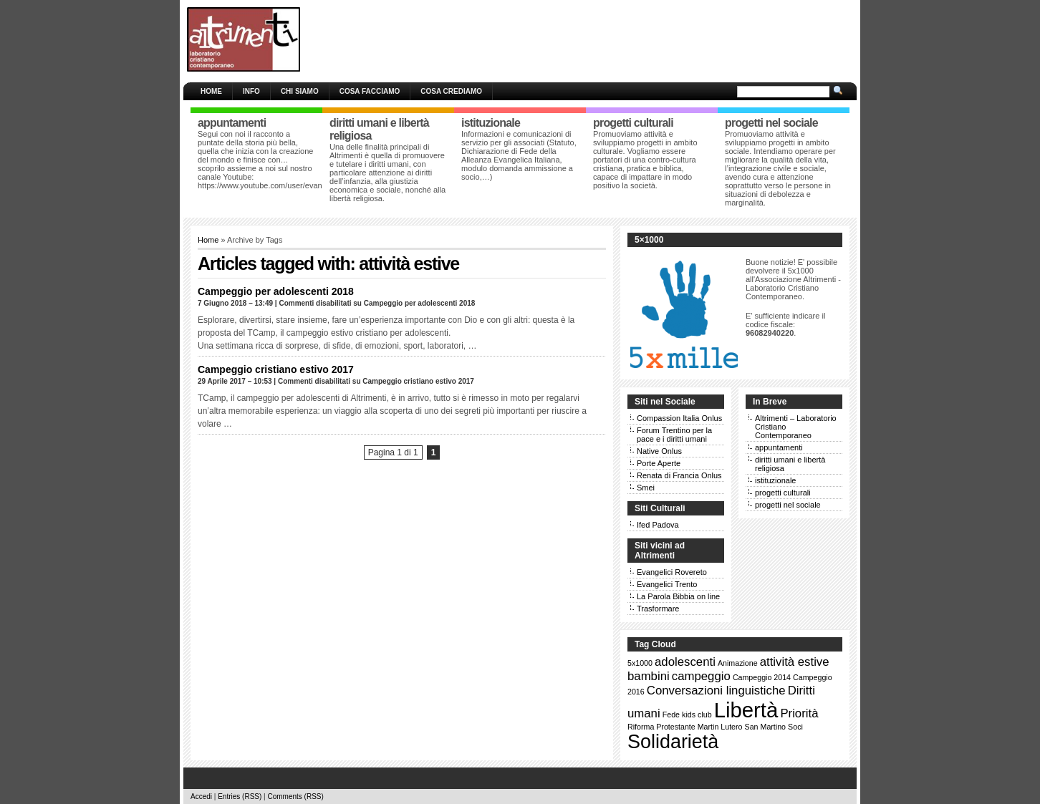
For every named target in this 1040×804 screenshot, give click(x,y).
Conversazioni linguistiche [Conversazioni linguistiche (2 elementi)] (716, 690)
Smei (646, 487)
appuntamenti (779, 447)
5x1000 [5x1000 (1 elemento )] (640, 663)
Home (211, 91)
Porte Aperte (658, 463)
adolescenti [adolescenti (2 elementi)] (685, 662)
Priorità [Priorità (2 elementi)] (799, 713)
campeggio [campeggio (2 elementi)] (701, 676)
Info (251, 91)
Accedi (201, 796)
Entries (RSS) (239, 796)
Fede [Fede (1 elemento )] (671, 714)
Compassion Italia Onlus (679, 418)
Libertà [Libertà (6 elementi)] (746, 710)
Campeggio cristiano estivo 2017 (276, 369)
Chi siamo (300, 91)
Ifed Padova (658, 524)
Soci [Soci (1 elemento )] (795, 726)
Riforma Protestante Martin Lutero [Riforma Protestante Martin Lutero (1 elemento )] (685, 726)
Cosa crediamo (451, 91)
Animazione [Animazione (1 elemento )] (738, 663)
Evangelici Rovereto (672, 572)
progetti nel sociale (788, 504)
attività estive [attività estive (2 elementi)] (794, 662)
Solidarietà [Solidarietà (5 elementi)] (672, 741)
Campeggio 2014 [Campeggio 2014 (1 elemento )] (762, 677)
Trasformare (658, 608)
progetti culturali (783, 492)
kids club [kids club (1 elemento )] (696, 714)
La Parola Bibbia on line (678, 596)
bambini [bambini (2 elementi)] (648, 676)
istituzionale (775, 480)
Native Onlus (659, 451)
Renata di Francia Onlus (679, 475)
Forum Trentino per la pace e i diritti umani (674, 434)
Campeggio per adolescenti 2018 (276, 291)
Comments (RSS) (295, 796)
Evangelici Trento (667, 584)
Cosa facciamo (370, 91)
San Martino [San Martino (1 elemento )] (765, 726)
